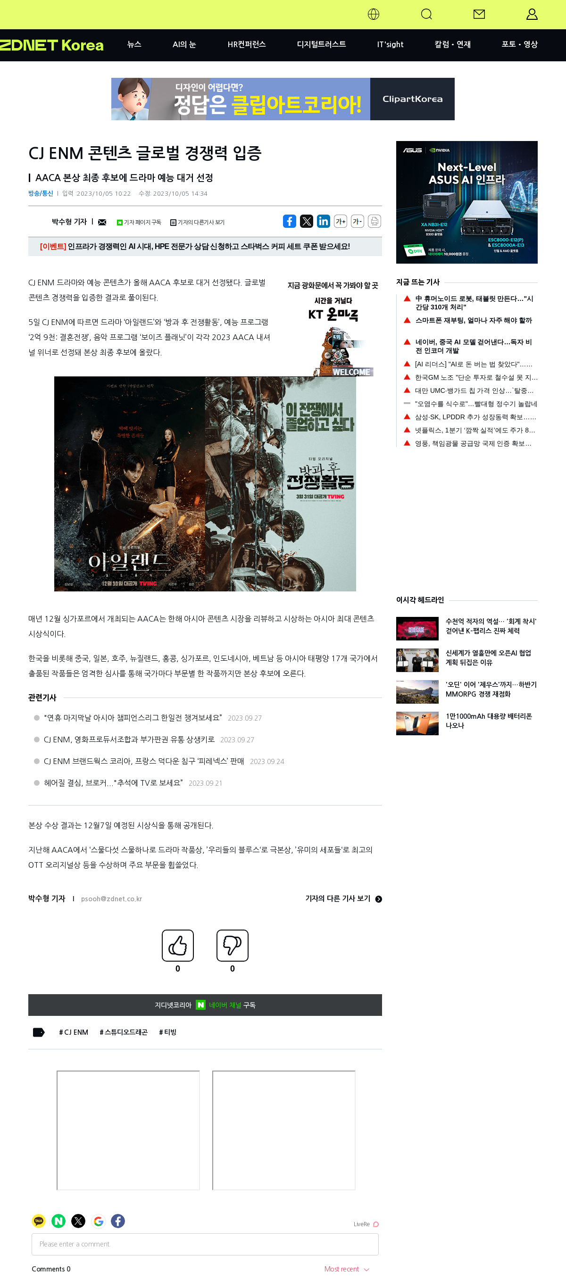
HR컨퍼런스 (246, 44)
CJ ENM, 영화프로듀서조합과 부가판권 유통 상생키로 (129, 739)
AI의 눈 (184, 44)
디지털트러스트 (321, 44)
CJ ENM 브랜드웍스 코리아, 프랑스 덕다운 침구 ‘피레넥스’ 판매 (144, 761)
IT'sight (390, 44)
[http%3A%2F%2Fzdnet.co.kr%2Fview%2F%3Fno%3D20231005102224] (323, 221)
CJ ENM (76, 1032)
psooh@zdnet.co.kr (111, 899)
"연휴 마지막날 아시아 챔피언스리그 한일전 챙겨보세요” (133, 718)
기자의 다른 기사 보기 (343, 898)
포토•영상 (520, 44)
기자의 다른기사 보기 (197, 222)
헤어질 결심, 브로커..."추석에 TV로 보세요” (113, 783)
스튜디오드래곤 (126, 1032)
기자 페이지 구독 (139, 222)
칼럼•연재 (453, 44)
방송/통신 (40, 194)
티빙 (170, 1032)
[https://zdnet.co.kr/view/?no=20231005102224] (289, 221)
